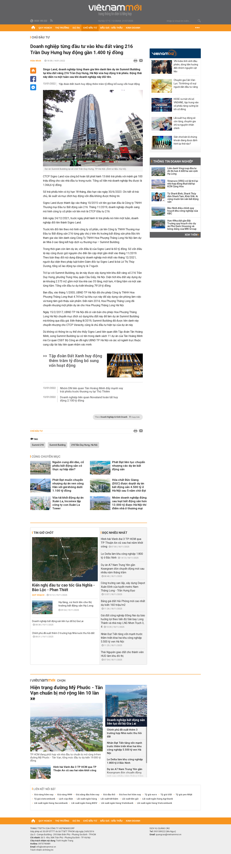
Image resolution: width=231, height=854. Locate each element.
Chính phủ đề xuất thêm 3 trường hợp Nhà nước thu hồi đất (63, 633)
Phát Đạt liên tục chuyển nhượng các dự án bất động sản (128, 465)
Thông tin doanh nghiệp (173, 161)
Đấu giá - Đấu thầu (111, 27)
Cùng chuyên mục (46, 456)
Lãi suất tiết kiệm (109, 798)
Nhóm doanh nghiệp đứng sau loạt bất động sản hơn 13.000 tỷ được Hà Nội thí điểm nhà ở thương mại (129, 503)
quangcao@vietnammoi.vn (168, 834)
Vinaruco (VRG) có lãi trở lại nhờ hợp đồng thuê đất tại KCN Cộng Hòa (182, 184)
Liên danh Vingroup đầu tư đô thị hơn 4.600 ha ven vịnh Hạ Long (182, 171)
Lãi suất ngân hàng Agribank (157, 798)
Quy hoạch (45, 27)
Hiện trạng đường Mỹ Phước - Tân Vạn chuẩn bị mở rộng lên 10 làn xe (66, 693)
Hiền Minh (35, 60)
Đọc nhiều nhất (114, 532)
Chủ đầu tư (90, 27)
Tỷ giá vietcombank (44, 798)
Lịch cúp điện (66, 798)
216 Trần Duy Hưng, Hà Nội (84, 445)
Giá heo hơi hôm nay (130, 794)
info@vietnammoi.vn (46, 847)
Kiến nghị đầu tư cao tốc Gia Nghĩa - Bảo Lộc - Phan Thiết (63, 587)
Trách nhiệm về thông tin (41, 850)
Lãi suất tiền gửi (130, 798)
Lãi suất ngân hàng (87, 798)
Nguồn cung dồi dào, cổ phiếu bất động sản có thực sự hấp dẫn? (68, 465)
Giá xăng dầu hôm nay (87, 794)
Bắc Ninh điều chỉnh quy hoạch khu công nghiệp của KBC (182, 211)
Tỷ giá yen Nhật (184, 794)
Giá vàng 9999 (64, 794)
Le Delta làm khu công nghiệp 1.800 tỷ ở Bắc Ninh (125, 761)
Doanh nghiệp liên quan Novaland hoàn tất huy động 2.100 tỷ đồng (89, 399)
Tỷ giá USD (166, 794)
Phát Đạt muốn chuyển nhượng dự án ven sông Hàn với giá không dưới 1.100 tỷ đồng (68, 485)
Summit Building (57, 445)
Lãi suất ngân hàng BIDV (84, 803)
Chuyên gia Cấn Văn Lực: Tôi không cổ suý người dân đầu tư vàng (186, 83)
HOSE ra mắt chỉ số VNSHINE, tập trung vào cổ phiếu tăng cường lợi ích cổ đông (186, 104)
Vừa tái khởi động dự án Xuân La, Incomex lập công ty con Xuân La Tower (68, 503)
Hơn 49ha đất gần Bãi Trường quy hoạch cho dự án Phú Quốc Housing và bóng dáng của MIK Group (181, 224)
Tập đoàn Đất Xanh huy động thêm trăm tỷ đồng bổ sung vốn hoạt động (99, 84)
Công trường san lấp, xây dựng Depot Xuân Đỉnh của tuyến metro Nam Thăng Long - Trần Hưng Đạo (123, 586)
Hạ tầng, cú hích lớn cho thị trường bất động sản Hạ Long (76, 604)
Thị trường (62, 27)
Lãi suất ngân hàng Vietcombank (154, 803)
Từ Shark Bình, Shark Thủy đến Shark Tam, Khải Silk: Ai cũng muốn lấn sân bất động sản (183, 197)
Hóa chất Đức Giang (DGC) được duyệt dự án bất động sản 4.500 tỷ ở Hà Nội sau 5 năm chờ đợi (129, 485)
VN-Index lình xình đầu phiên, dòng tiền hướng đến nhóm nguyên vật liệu (186, 66)
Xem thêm (192, 234)
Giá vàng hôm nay (43, 794)
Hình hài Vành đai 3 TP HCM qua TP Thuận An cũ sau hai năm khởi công (122, 542)
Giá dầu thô (109, 794)
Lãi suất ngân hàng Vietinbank (117, 803)
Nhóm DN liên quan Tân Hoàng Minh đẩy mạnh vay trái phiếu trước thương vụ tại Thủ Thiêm (91, 390)
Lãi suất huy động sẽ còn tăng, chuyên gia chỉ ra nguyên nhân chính (185, 123)
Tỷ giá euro (151, 794)
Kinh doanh (133, 27)
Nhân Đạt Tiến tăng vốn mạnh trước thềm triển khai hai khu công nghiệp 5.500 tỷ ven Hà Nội (121, 637)
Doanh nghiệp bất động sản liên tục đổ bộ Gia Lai (57, 621)
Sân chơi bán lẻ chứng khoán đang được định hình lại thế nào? (185, 140)
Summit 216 (38, 445)
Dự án (76, 27)
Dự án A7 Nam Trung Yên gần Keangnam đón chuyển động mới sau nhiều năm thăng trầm (122, 568)
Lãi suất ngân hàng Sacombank (51, 803)
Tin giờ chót (43, 532)
